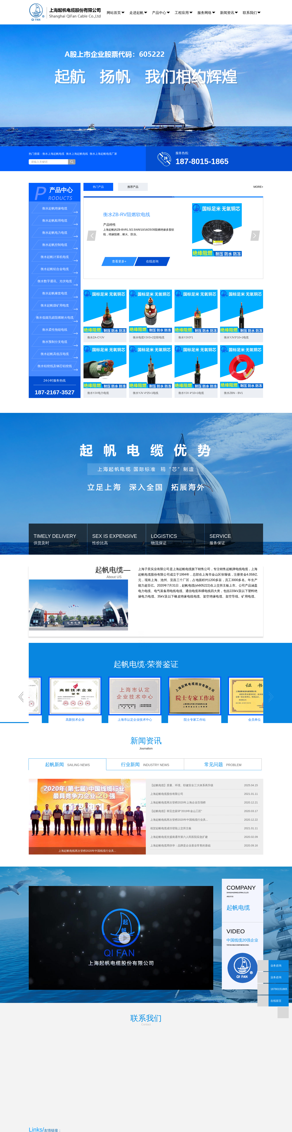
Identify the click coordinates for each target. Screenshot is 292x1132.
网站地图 (130, 1119)
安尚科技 (143, 1128)
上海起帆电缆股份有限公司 (166, 759)
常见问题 (223, 729)
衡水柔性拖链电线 (54, 294)
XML (148, 1119)
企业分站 (117, 1119)
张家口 (189, 1114)
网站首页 (114, 13)
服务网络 (204, 13)
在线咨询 (152, 226)
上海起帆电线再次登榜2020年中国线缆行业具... (179, 784)
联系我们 (250, 13)
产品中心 (159, 13)
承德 (142, 1114)
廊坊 (160, 1114)
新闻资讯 (227, 13)
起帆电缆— (116, 539)
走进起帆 (136, 13)
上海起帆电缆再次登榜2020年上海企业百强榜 (178, 767)
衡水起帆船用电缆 (54, 185)
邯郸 (148, 1114)
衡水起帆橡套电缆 (54, 258)
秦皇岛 (168, 1114)
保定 (129, 1114)
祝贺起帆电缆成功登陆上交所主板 (170, 793)
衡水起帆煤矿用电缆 (55, 270)
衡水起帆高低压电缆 (55, 319)
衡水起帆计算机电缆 (55, 222)
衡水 (154, 1114)
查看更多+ (119, 226)
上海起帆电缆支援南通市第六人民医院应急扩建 (179, 802)
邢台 (182, 1114)
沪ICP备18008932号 (111, 1128)
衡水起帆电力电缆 (54, 197)
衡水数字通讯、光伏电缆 (55, 246)
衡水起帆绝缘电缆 (54, 173)
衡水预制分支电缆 (54, 307)
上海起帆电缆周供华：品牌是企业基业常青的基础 (180, 810)
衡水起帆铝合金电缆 (55, 234)
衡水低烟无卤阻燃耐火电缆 (54, 282)
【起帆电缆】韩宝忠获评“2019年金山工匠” (176, 776)
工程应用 (182, 13)
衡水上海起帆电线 (77, 118)
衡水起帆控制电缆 (54, 210)
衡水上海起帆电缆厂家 (103, 118)
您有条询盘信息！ (167, 1119)
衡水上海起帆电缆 (53, 118)
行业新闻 (145, 729)
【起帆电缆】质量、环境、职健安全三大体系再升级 (181, 750)
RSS (141, 1119)
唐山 (175, 1114)
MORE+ (258, 152)
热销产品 (103, 1114)
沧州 (135, 1114)
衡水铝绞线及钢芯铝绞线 (55, 331)
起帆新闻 (67, 729)
